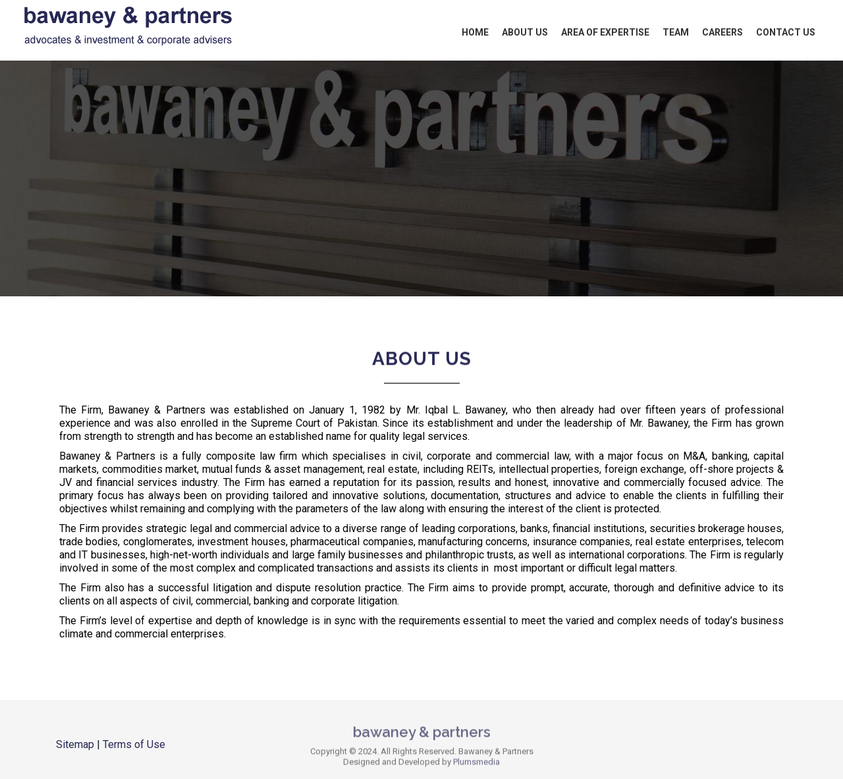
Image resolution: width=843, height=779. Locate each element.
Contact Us (785, 32)
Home (475, 32)
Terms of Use (134, 744)
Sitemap (75, 744)
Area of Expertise (605, 32)
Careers (722, 32)
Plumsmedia (476, 764)
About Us (525, 32)
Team (676, 32)
